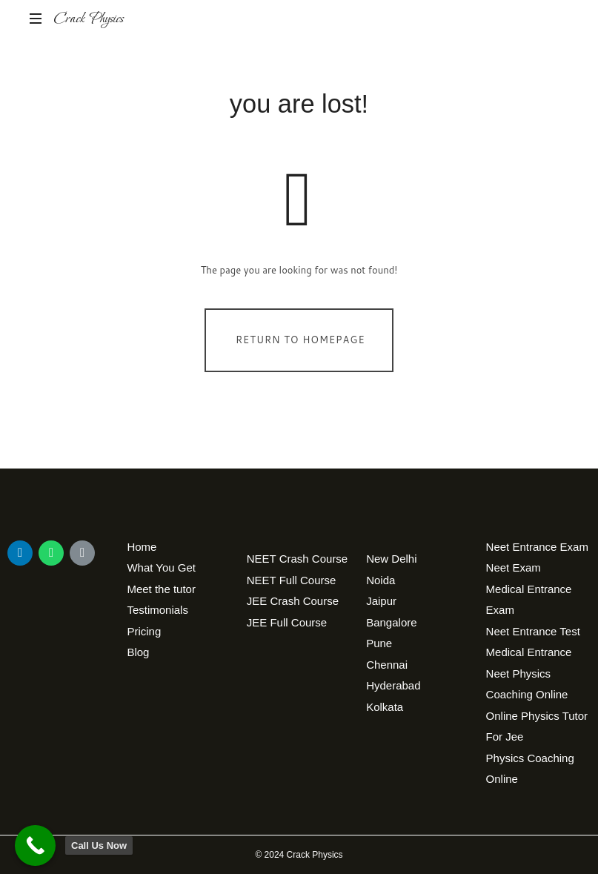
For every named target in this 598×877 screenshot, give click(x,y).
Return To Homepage (300, 342)
